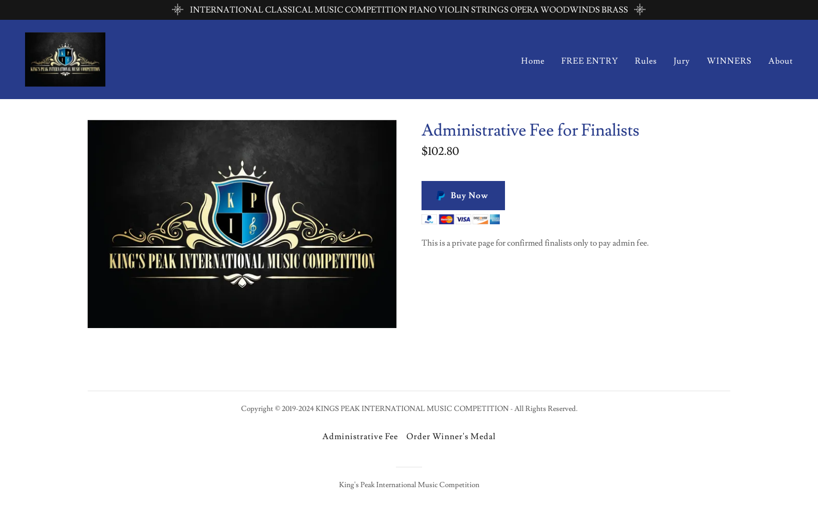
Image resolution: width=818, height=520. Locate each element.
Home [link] (533, 61)
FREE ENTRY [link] (589, 61)
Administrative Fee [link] (360, 436)
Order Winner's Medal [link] (451, 436)
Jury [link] (681, 61)
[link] (65, 57)
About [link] (780, 61)
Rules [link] (646, 61)
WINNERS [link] (729, 61)
